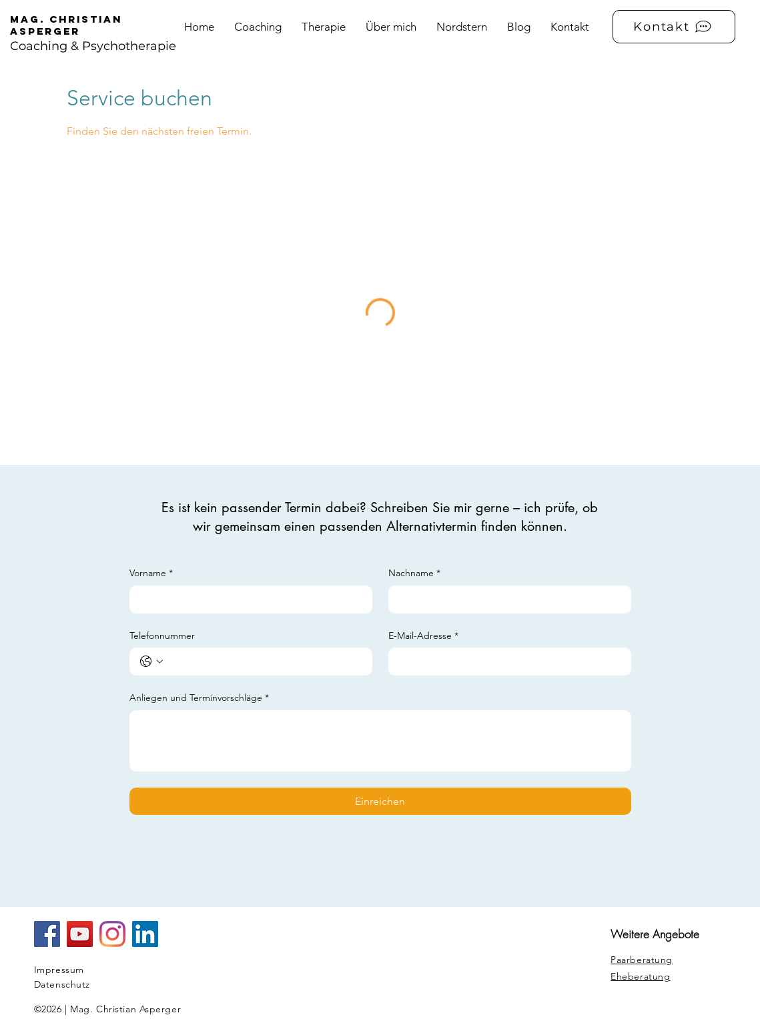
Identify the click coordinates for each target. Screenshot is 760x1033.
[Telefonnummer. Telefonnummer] (264, 661)
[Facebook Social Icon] (47, 934)
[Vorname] (247, 599)
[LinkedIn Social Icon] (145, 934)
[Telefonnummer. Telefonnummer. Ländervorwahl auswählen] (151, 662)
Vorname (151, 573)
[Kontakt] (674, 26)
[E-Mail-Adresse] (506, 661)
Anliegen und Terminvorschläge (199, 698)
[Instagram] (112, 934)
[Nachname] (506, 599)
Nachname (414, 573)
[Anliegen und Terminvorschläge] (380, 741)
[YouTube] (80, 934)
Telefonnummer (162, 636)
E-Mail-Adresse (423, 636)
